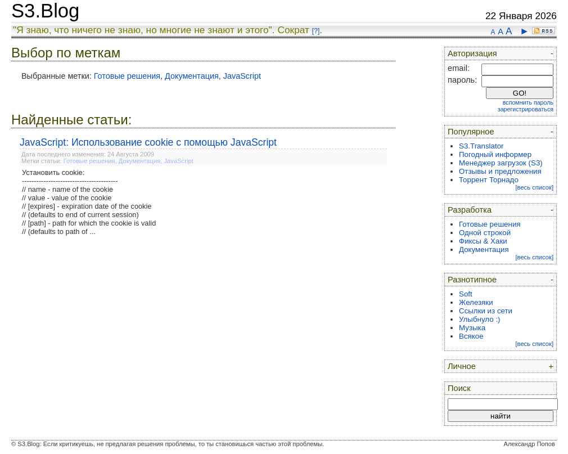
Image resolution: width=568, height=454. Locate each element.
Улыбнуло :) (479, 319)
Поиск (459, 388)
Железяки (476, 302)
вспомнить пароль (528, 102)
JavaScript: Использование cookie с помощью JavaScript (148, 142)
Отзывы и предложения (500, 171)
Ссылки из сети (485, 311)
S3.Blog (45, 10)
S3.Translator (481, 146)
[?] (315, 31)
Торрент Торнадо (489, 180)
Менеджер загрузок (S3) (501, 163)
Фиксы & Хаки (483, 241)
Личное (462, 366)
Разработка (470, 209)
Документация (192, 75)
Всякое (471, 336)
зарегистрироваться (525, 109)
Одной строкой (485, 232)
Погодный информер (495, 154)
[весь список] (534, 187)
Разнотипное (472, 279)
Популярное (471, 131)
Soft (465, 294)
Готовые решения (127, 75)
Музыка (472, 327)
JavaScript (242, 75)
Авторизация (472, 53)
